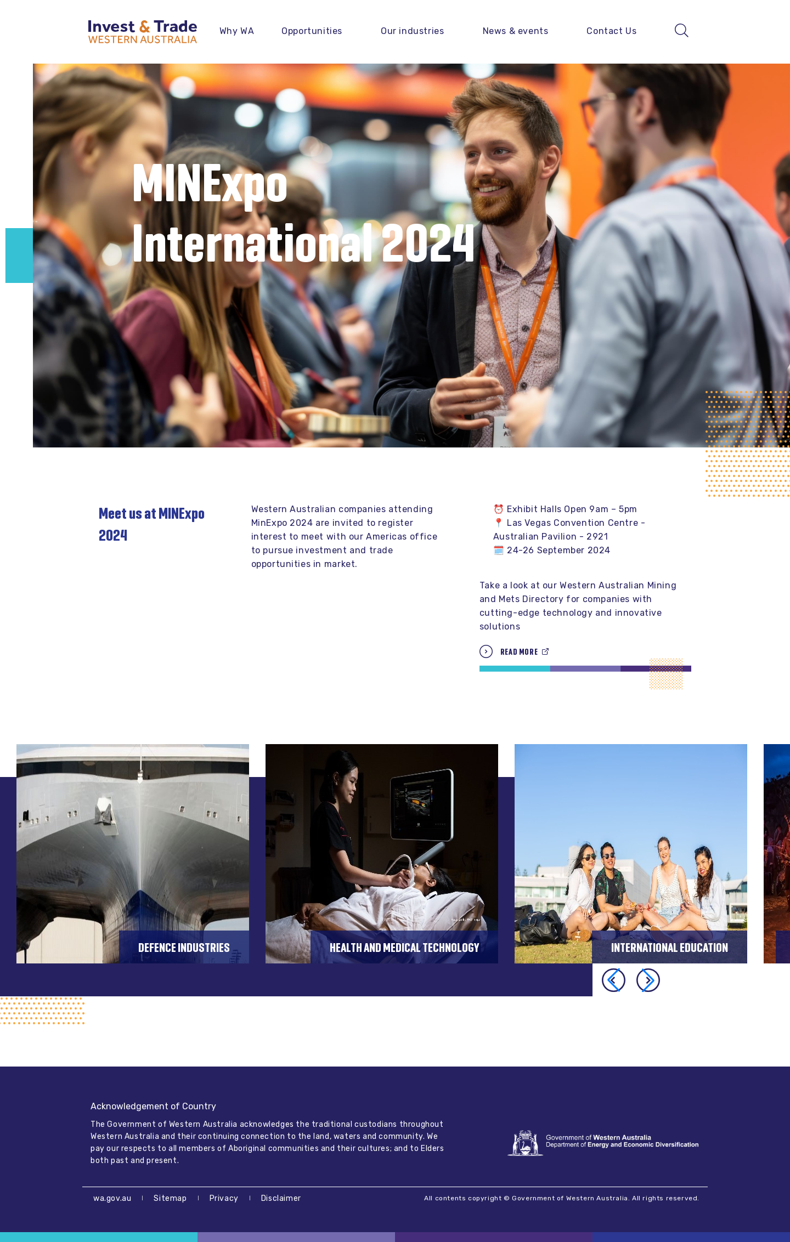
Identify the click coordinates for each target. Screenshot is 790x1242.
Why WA (237, 31)
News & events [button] (516, 31)
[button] (648, 980)
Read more (519, 651)
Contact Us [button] (611, 31)
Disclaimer (281, 1198)
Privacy (224, 1198)
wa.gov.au (112, 1198)
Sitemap (170, 1198)
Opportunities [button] (311, 31)
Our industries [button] (412, 31)
